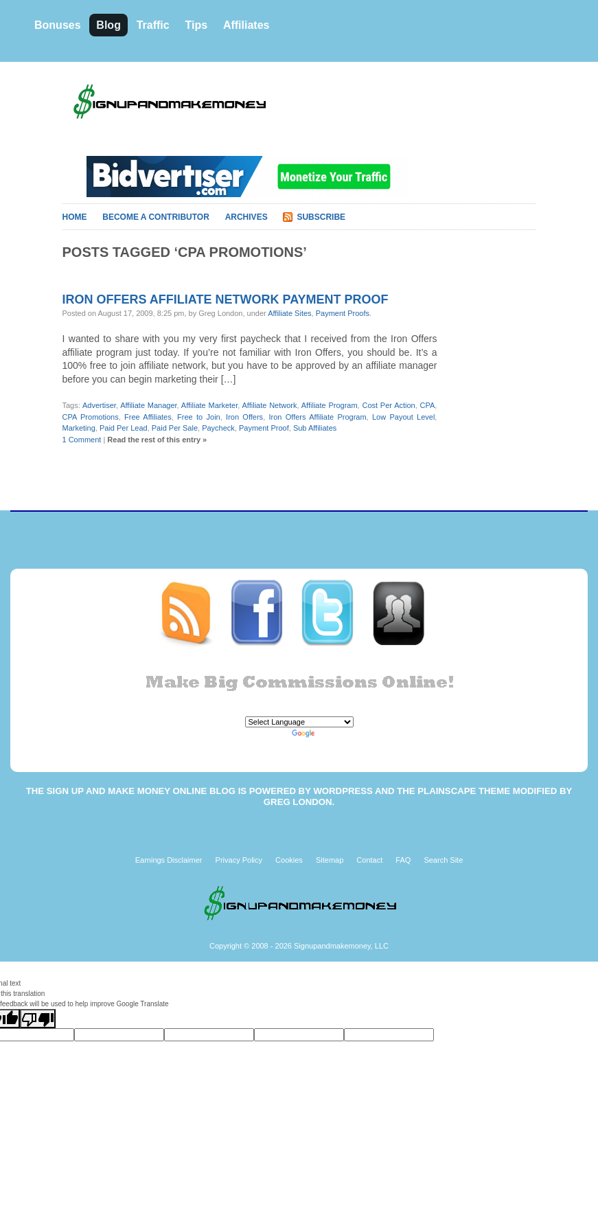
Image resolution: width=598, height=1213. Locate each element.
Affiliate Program (329, 405)
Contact (369, 860)
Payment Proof (264, 428)
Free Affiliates (148, 417)
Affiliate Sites (289, 313)
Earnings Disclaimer (169, 860)
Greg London (298, 802)
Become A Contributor (155, 217)
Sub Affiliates (314, 428)
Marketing (78, 428)
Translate (320, 733)
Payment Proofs (342, 313)
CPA (427, 405)
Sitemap (329, 860)
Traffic (153, 25)
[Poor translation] (38, 1018)
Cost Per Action (388, 405)
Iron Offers (244, 417)
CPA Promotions (90, 417)
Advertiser (99, 405)
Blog (108, 25)
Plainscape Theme (463, 791)
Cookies (289, 860)
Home (74, 217)
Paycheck (218, 428)
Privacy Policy (239, 860)
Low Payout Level (403, 417)
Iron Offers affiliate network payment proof (225, 299)
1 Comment (82, 439)
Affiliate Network (269, 405)
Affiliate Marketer (209, 405)
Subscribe (321, 217)
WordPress (342, 791)
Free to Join (198, 417)
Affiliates (246, 25)
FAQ (403, 860)
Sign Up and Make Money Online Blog (141, 791)
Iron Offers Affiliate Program (318, 417)
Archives (246, 217)
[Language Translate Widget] (299, 721)
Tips (196, 25)
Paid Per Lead (124, 428)
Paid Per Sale (175, 428)
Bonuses (57, 25)
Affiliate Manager (148, 405)
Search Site (443, 860)
